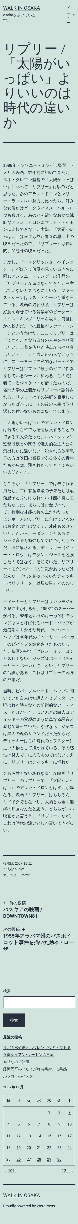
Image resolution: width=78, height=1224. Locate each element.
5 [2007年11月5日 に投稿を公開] (18, 1124)
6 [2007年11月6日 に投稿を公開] (29, 1124)
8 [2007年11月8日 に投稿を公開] (49, 1124)
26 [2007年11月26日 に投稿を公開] (18, 1159)
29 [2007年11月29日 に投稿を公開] (49, 1159)
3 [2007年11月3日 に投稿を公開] (69, 1112)
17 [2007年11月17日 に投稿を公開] (69, 1136)
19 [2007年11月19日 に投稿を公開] (18, 1147)
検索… (8, 991)
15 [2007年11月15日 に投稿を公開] (49, 1136)
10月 (9, 1170)
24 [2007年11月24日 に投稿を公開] (69, 1147)
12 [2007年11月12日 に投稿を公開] (18, 1136)
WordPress (46, 1206)
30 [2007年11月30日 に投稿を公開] (59, 1159)
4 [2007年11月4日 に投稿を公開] (8, 1124)
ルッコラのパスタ (18, 1076)
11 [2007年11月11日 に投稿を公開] (8, 1136)
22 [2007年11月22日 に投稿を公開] (49, 1147)
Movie (26, 875)
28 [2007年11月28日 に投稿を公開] (39, 1159)
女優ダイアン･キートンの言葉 (28, 1054)
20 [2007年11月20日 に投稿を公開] (29, 1147)
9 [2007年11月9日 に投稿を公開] (59, 1124)
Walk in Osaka (21, 8)
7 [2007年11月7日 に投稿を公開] (39, 1124)
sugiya (20, 869)
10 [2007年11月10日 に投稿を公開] (69, 1124)
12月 (68, 1170)
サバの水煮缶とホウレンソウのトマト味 (37, 1047)
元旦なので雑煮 (16, 1061)
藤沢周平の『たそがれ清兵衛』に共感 (35, 1069)
